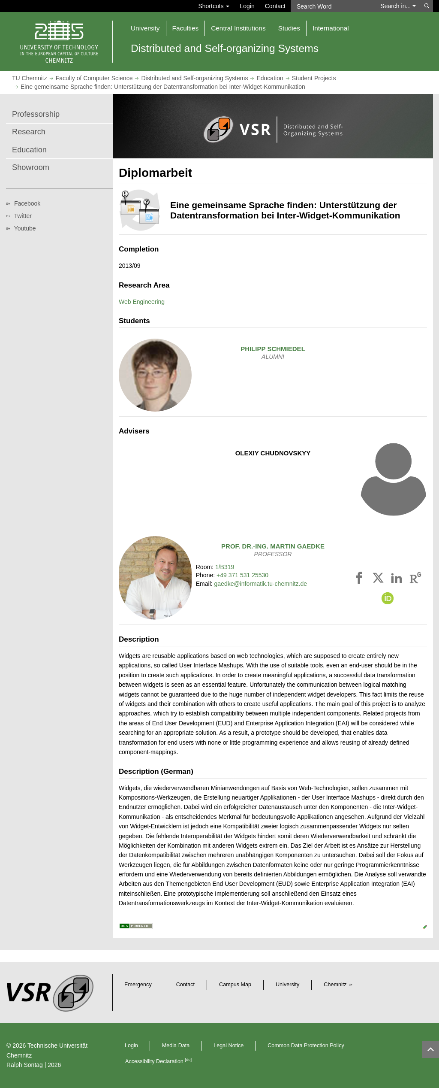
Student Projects (314, 78)
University (287, 985)
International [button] (331, 28)
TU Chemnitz (29, 78)
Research (28, 131)
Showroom (30, 167)
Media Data (175, 1046)
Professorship (36, 114)
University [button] (145, 28)
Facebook (27, 203)
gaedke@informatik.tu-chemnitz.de (260, 583)
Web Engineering (142, 301)
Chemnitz (335, 985)
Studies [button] (289, 28)
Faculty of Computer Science (94, 78)
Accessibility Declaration (158, 1061)
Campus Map (235, 985)
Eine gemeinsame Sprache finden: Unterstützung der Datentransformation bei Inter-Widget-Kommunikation (163, 86)
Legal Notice (228, 1046)
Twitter (23, 215)
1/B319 (224, 567)
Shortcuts (213, 6)
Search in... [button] (398, 6)
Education (269, 78)
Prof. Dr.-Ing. (273, 546)
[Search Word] (333, 6)
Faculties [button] (185, 28)
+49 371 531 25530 (242, 575)
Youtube (25, 228)
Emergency (138, 985)
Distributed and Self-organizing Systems (194, 78)
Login (247, 6)
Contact (275, 6)
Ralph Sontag (24, 1064)
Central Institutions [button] (238, 28)
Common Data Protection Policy (306, 1046)
